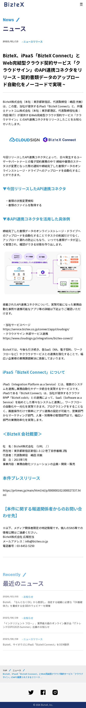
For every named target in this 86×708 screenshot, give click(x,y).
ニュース (17, 670)
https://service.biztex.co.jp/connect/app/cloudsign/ (36, 329)
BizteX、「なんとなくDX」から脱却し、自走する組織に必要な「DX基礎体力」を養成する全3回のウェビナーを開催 (42, 609)
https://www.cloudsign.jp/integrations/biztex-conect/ (38, 338)
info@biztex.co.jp (36, 541)
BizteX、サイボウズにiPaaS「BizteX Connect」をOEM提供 (36, 650)
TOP (5, 670)
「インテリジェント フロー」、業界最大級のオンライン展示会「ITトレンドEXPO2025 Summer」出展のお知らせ (42, 630)
